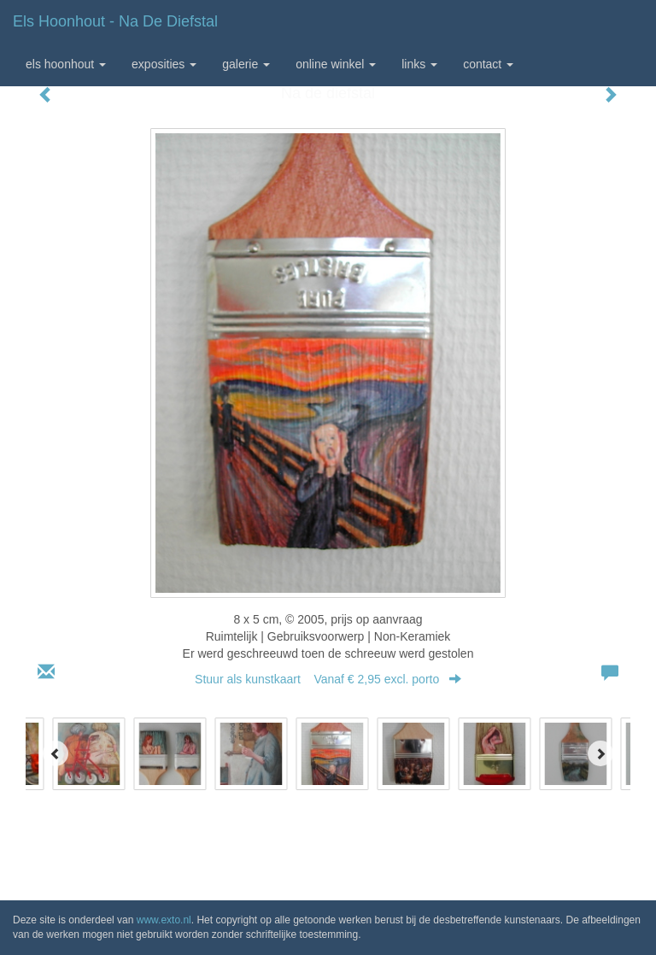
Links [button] (419, 64)
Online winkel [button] (336, 64)
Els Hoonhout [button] (66, 64)
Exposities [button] (164, 64)
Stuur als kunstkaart (328, 679)
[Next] (600, 753)
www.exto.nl (164, 920)
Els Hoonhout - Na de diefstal (115, 21)
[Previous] (55, 753)
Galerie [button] (246, 64)
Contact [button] (488, 64)
